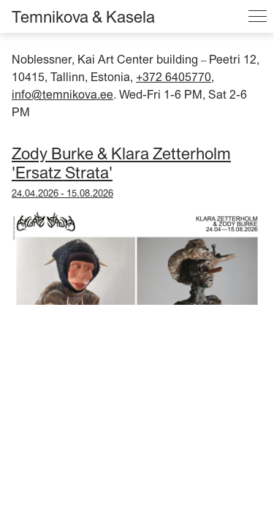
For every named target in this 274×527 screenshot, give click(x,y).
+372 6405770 (173, 76)
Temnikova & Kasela (83, 16)
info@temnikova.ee (62, 94)
